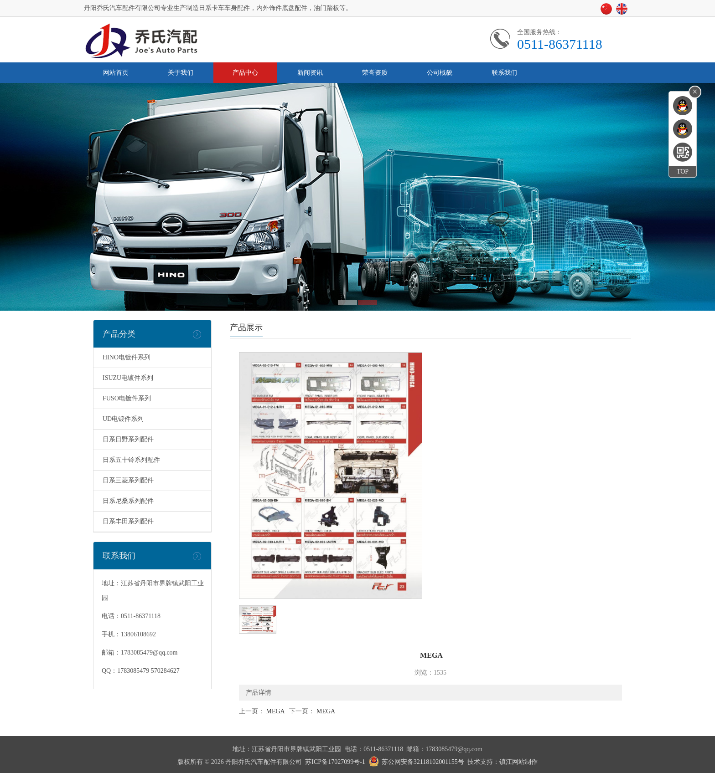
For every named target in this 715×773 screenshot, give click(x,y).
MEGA (275, 711)
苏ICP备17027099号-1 (335, 761)
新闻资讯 (310, 72)
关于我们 (180, 72)
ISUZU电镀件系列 (128, 377)
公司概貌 (439, 72)
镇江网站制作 (518, 761)
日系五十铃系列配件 (131, 459)
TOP (683, 171)
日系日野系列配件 (128, 439)
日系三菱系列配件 (128, 480)
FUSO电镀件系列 (127, 398)
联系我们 (504, 72)
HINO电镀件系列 (126, 357)
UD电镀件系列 (123, 418)
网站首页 (116, 72)
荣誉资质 (375, 72)
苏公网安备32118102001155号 (423, 761)
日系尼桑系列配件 (128, 500)
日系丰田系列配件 (128, 521)
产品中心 (245, 72)
